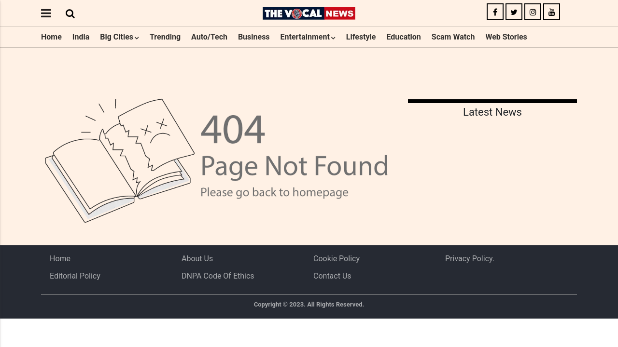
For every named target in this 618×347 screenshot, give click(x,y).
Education (403, 36)
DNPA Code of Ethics (218, 275)
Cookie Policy (336, 258)
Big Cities (116, 36)
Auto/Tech (209, 36)
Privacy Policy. (469, 258)
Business (254, 36)
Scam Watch (453, 36)
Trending (165, 36)
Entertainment (305, 36)
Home (51, 36)
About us (197, 258)
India (80, 36)
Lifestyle (361, 36)
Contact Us (332, 275)
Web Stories (506, 36)
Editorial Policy (75, 275)
